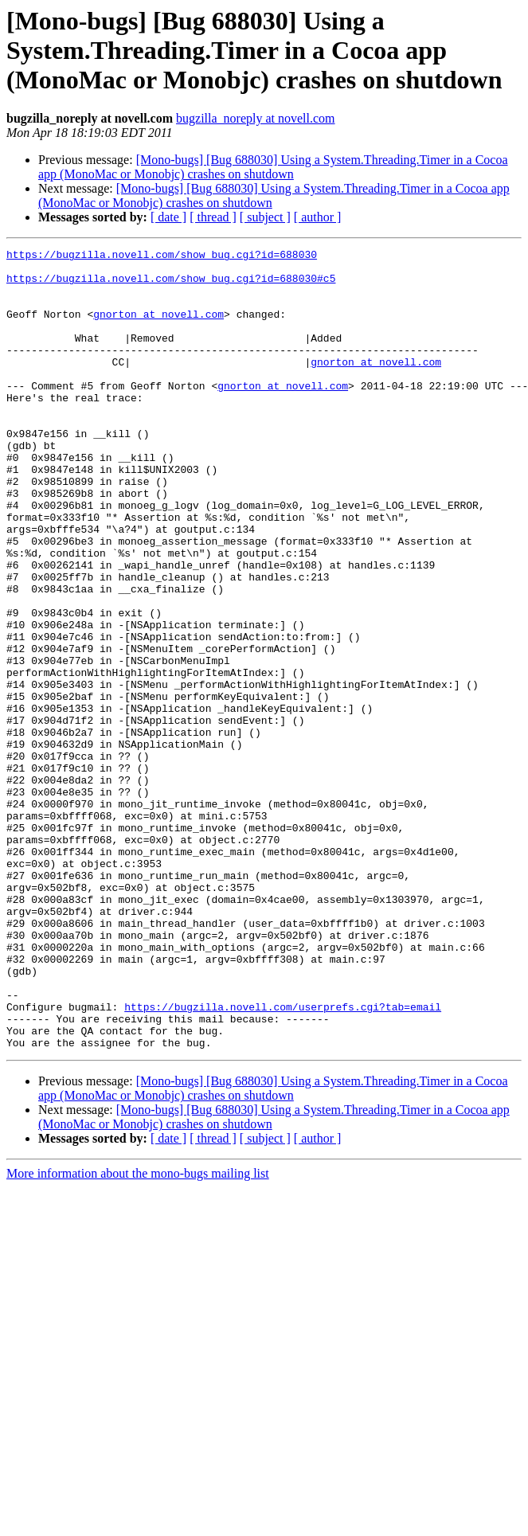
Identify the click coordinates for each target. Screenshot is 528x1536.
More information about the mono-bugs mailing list (137, 1333)
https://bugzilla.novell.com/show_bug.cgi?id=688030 (161, 256)
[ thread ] (213, 217)
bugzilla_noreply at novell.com (255, 118)
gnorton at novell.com (158, 328)
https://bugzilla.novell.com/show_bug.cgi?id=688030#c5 (170, 285)
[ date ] (168, 217)
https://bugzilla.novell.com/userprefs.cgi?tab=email (282, 1159)
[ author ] (318, 217)
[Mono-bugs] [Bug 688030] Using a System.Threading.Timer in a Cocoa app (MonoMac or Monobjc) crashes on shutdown (273, 167)
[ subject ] (265, 217)
